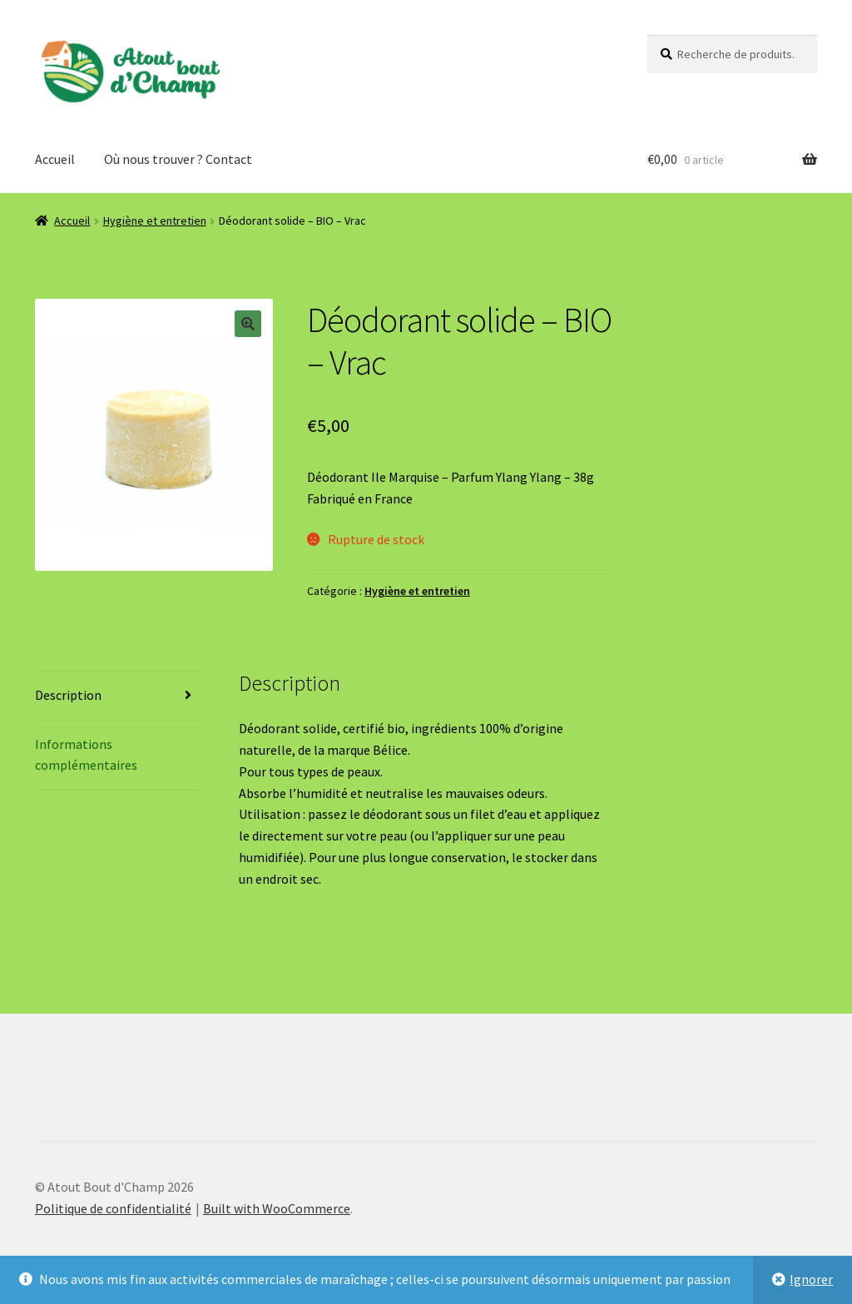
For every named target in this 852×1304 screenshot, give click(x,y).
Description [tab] (68, 695)
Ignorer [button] (811, 1279)
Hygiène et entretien (154, 220)
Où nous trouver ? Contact (178, 159)
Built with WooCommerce (276, 1208)
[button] (248, 323)
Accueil (55, 159)
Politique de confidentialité (113, 1208)
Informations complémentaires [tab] (86, 755)
